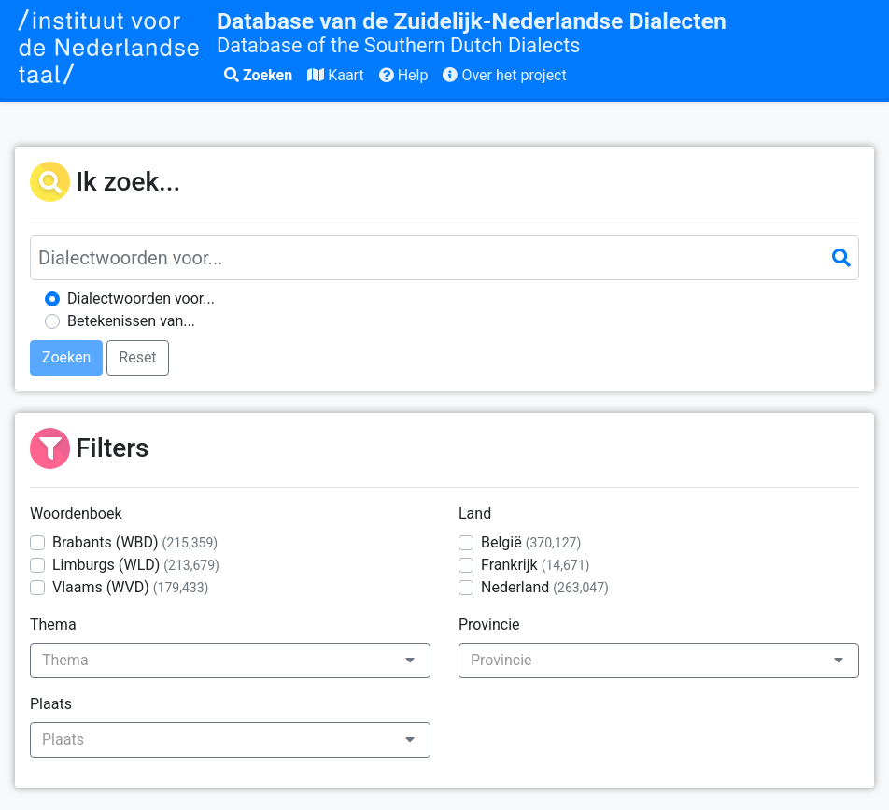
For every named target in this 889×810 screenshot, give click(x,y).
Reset (137, 357)
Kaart (335, 75)
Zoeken (258, 75)
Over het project (504, 75)
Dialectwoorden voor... (141, 298)
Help (404, 75)
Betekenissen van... (131, 321)
